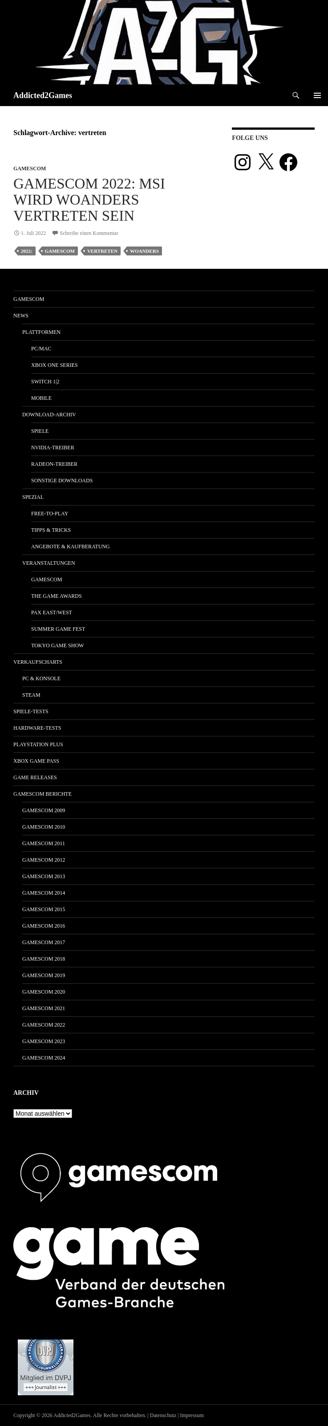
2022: (26, 251)
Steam (31, 695)
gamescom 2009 (43, 810)
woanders (144, 251)
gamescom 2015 (43, 909)
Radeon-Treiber (54, 464)
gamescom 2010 (43, 827)
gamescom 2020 (43, 992)
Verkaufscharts (37, 662)
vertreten (102, 251)
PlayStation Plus (38, 744)
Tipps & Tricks (51, 530)
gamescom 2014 (43, 893)
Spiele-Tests (31, 711)
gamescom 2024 (43, 1058)
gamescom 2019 (43, 975)
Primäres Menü (317, 95)
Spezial (33, 497)
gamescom (29, 168)
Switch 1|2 (45, 381)
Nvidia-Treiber (52, 447)
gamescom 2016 (43, 926)
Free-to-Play (49, 513)
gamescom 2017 (43, 942)
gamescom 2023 (43, 1041)
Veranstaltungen (48, 563)
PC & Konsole (41, 678)
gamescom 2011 (43, 843)
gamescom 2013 (43, 876)
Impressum (192, 1415)
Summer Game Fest (58, 629)
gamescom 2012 (43, 860)
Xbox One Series (54, 365)
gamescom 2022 (43, 1025)
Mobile (41, 398)
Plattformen (41, 332)
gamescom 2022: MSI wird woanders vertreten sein (89, 200)
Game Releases (35, 777)
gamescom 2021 (43, 1008)
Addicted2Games (42, 95)
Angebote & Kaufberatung (70, 546)
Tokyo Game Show (57, 645)
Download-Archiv (49, 414)
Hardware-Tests (37, 728)
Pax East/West (51, 612)
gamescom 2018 (43, 959)
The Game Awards (56, 596)
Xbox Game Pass (36, 761)
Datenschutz (163, 1415)
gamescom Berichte (42, 794)
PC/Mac (41, 348)
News (20, 315)
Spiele (40, 431)
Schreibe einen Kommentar (89, 233)
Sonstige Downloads (62, 480)
